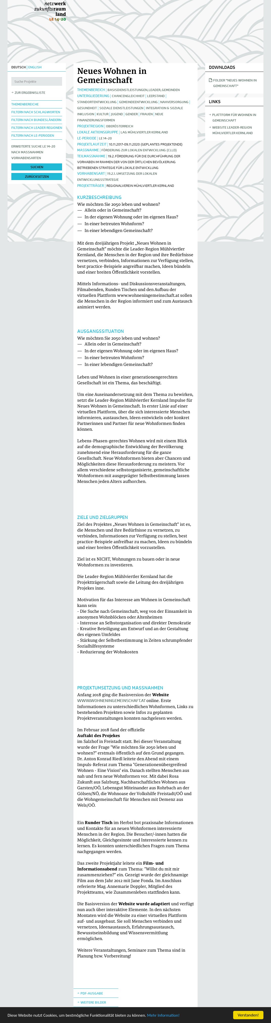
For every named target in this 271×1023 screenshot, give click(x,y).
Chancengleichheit (128, 96)
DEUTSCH (18, 67)
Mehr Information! (163, 1015)
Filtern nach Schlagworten (35, 112)
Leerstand (156, 96)
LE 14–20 (105, 138)
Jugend (117, 114)
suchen (37, 167)
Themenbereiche (25, 104)
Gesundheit (87, 108)
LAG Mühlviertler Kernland (144, 132)
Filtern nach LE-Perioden (32, 135)
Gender (131, 114)
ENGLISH (35, 67)
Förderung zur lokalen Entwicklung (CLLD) (139, 150)
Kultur (103, 114)
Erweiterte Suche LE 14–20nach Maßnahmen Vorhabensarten (33, 152)
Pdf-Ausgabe (91, 993)
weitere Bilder (93, 1002)
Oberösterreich (119, 126)
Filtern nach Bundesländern (36, 120)
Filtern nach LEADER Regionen (36, 127)
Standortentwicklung (97, 102)
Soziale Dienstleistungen (121, 108)
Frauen (146, 114)
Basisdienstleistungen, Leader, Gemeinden (143, 90)
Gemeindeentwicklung (138, 102)
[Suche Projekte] (36, 81)
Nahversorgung (174, 102)
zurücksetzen (37, 176)
